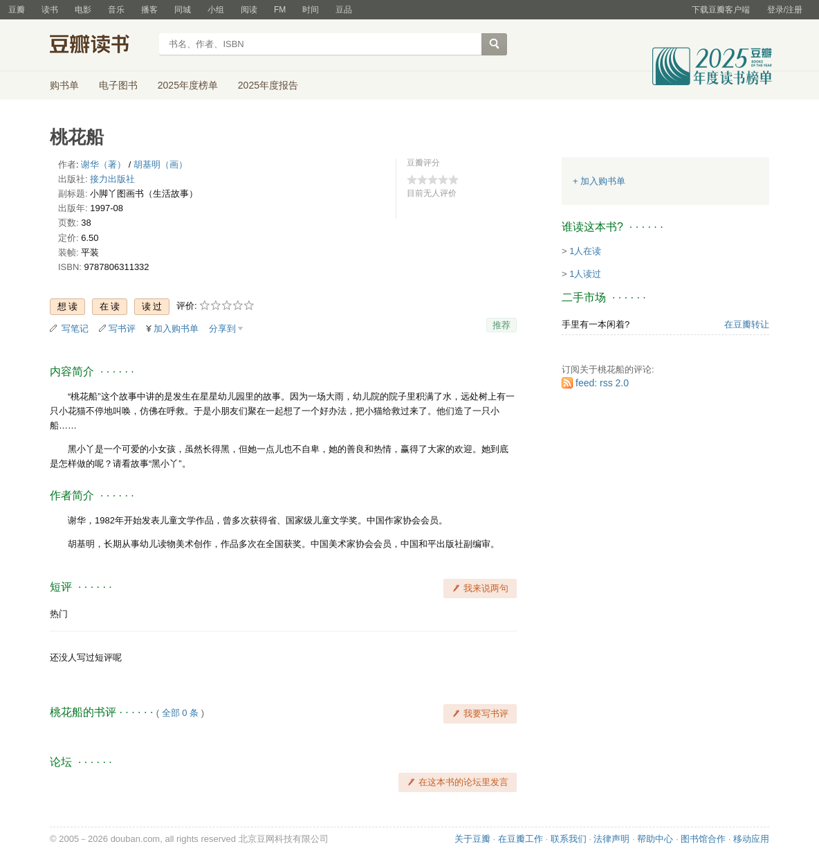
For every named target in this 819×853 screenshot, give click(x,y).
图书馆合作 (703, 839)
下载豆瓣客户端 (721, 10)
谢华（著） (103, 164)
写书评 (122, 328)
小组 (216, 10)
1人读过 (585, 274)
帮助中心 (655, 839)
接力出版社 (112, 179)
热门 (59, 614)
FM (280, 10)
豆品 (343, 10)
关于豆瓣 (472, 839)
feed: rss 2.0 (602, 382)
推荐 (501, 325)
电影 (83, 10)
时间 (310, 10)
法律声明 (611, 839)
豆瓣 (16, 10)
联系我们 (569, 839)
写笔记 (75, 328)
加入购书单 (176, 328)
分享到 (222, 328)
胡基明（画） (160, 164)
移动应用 (751, 839)
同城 (182, 10)
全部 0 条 (180, 713)
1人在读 (585, 251)
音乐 (116, 10)
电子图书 (118, 85)
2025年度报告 (268, 85)
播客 (149, 10)
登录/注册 (784, 10)
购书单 (64, 85)
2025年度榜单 (188, 85)
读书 (50, 10)
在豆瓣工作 (520, 839)
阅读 (249, 10)
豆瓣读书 (100, 45)
